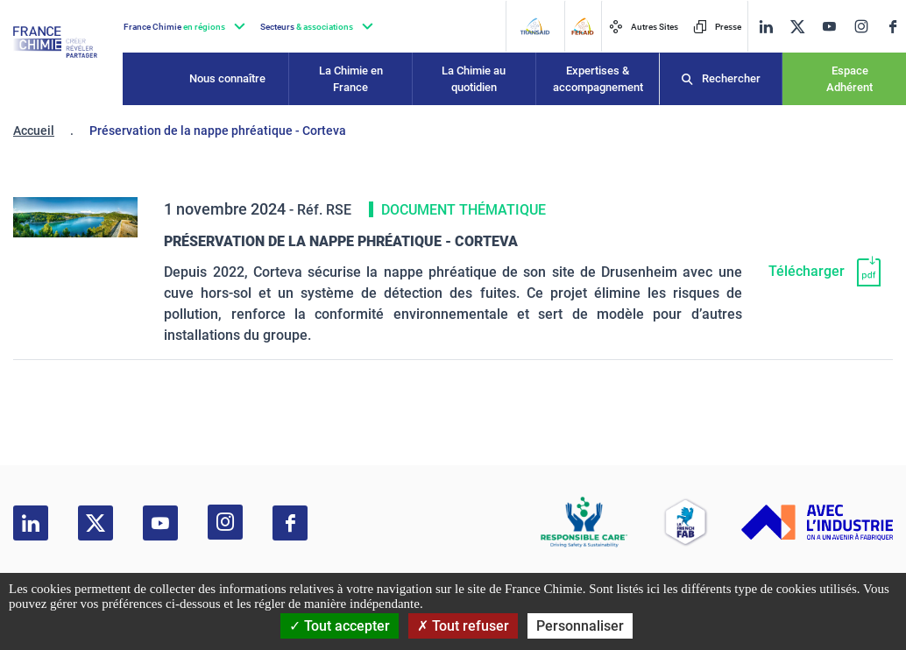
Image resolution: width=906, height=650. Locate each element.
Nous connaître (227, 78)
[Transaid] (534, 26)
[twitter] (797, 27)
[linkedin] (766, 27)
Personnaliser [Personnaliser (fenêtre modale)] (580, 626)
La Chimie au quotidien (474, 79)
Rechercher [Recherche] (731, 78)
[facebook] (893, 27)
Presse (717, 26)
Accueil (33, 131)
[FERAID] (582, 26)
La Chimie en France (351, 79)
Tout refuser (463, 626)
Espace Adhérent (849, 79)
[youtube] (829, 27)
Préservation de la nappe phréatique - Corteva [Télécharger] (341, 241)
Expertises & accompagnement (598, 79)
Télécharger (806, 271)
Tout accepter (339, 626)
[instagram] (860, 26)
